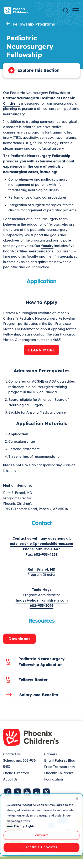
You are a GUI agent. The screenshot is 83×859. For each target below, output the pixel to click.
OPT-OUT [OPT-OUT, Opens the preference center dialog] (41, 835)
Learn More (41, 349)
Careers (50, 754)
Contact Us (12, 754)
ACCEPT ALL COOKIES (41, 847)
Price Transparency (59, 767)
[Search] (65, 10)
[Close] (77, 798)
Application (18, 434)
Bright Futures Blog (59, 760)
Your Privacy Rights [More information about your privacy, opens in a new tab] (21, 826)
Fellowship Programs (33, 24)
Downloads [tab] (19, 638)
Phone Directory (16, 773)
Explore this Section (38, 70)
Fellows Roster (33, 679)
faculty (47, 246)
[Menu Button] (75, 10)
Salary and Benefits (38, 694)
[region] (41, 824)
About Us (10, 779)
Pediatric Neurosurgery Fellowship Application (41, 661)
